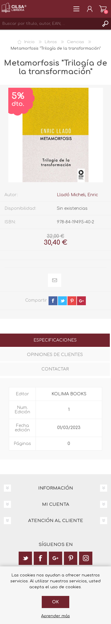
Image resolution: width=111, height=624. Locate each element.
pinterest (71, 300)
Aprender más (55, 616)
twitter (62, 300)
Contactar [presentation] (55, 369)
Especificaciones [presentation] (55, 340)
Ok (55, 602)
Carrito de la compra (103, 8)
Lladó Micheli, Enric (77, 195)
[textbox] (49, 24)
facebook (53, 300)
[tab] (55, 341)
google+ (81, 300)
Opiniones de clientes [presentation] (55, 354)
